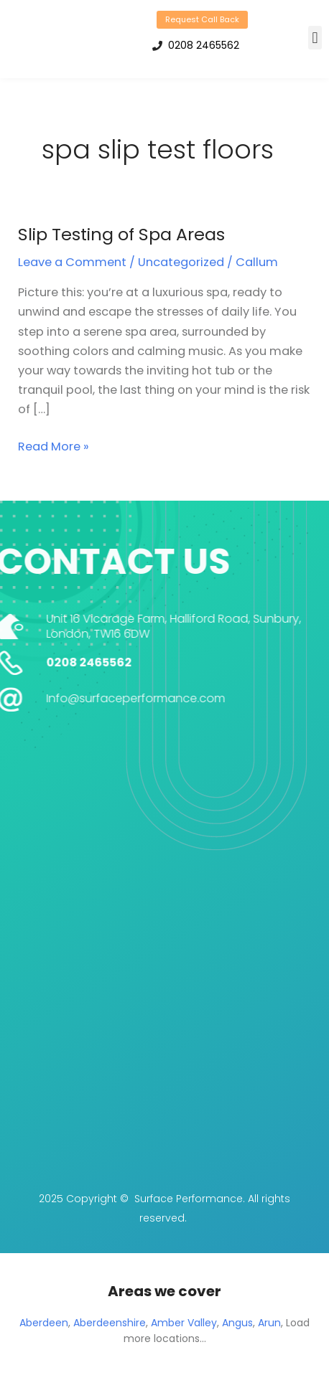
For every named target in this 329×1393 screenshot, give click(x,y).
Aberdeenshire (109, 1323)
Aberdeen (43, 1323)
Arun (269, 1323)
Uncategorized (181, 262)
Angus (237, 1323)
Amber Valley (184, 1323)
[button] (315, 37)
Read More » (53, 446)
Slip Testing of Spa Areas (121, 234)
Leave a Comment (72, 262)
